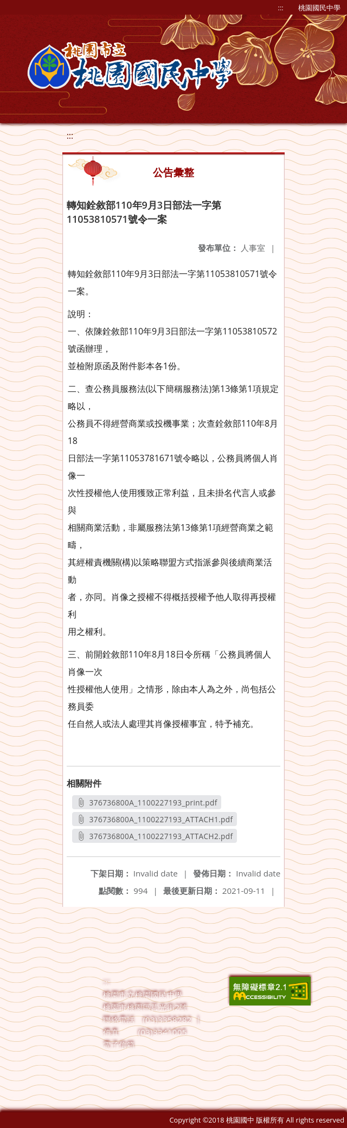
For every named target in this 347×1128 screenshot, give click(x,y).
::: (281, 7)
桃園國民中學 (319, 7)
